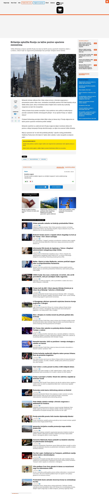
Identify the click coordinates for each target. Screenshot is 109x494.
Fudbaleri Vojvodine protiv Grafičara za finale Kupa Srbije (87, 64)
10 (40, 257)
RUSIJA (25, 151)
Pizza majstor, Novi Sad (85, 153)
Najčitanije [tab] (82, 105)
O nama (14, 488)
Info (15, 97)
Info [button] (19, 4)
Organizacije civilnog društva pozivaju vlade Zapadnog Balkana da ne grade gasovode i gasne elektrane (48, 203)
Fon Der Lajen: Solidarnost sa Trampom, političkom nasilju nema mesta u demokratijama (54, 446)
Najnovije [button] (6, 4)
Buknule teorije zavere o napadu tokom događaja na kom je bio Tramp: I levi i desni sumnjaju (54, 227)
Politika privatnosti (48, 488)
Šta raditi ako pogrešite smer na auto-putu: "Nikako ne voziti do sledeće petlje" (88, 51)
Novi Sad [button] (13, 4)
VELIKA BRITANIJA (34, 151)
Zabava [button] (52, 4)
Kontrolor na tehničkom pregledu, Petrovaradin (87, 150)
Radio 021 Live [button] (26, 4)
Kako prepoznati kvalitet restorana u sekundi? (86, 56)
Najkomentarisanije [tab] (84, 104)
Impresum (31, 488)
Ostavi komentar (56, 178)
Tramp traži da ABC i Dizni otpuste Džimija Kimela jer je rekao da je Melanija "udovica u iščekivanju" (53, 281)
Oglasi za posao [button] (39, 4)
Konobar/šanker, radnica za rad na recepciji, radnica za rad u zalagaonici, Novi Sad (87, 161)
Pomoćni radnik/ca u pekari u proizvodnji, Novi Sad (86, 172)
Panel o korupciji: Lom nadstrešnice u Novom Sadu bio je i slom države (88, 41)
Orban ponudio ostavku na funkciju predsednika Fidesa (53, 215)
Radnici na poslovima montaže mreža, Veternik (86, 165)
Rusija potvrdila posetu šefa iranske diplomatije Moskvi (53, 408)
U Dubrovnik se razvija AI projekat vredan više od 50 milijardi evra (86, 46)
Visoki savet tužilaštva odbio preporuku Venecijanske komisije (67, 203)
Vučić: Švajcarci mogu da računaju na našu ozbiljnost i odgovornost (87, 36)
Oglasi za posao (84, 143)
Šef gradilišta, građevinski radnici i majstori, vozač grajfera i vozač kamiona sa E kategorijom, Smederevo (87, 177)
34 (40, 349)
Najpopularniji (70, 159)
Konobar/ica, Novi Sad (84, 169)
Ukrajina (43, 151)
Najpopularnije (83, 71)
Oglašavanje (19, 488)
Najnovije (82, 32)
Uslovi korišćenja (39, 488)
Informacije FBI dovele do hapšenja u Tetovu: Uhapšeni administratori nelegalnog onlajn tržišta (53, 241)
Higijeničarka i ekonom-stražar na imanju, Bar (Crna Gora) (87, 146)
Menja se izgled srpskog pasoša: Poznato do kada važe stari (30, 203)
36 (40, 462)
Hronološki (60, 159)
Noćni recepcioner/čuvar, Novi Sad (87, 182)
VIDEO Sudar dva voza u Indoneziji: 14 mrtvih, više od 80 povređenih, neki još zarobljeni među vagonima (53, 267)
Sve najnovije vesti (91, 66)
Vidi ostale (94, 138)
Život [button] (47, 4)
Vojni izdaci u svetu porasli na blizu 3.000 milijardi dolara (53, 359)
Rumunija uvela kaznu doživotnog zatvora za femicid (52, 382)
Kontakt (26, 488)
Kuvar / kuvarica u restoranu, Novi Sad (87, 156)
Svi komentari (41, 179)
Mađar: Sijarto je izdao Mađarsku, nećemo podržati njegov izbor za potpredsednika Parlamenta (54, 254)
